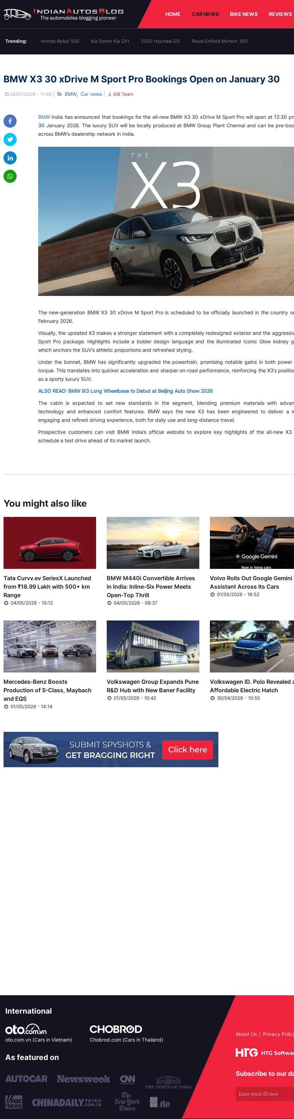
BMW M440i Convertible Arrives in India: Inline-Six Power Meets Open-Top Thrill (151, 587)
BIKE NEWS (244, 14)
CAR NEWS (205, 14)
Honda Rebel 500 (60, 41)
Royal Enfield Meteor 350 (220, 41)
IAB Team (120, 94)
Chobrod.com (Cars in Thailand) (126, 1040)
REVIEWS (280, 14)
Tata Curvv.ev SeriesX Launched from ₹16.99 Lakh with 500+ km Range (47, 587)
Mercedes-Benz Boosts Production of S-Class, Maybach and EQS (48, 690)
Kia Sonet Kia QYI (110, 41)
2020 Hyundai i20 (160, 41)
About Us (246, 1034)
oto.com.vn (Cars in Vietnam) (38, 1040)
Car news (91, 94)
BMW (70, 94)
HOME (173, 14)
